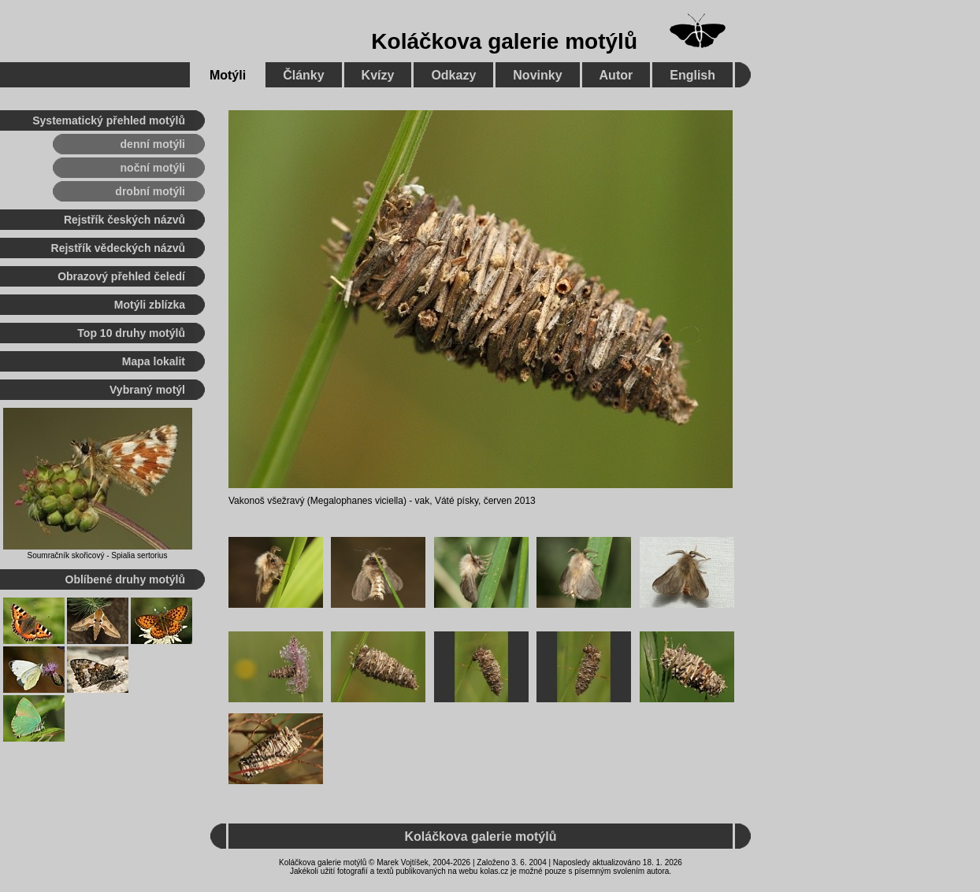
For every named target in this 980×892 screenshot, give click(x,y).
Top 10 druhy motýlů (131, 333)
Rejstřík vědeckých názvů (118, 248)
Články (303, 75)
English (692, 75)
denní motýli (153, 144)
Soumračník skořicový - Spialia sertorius (98, 555)
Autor (616, 75)
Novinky (537, 75)
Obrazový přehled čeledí (121, 276)
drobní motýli (150, 191)
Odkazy (453, 75)
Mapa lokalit (153, 361)
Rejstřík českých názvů (124, 219)
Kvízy (378, 75)
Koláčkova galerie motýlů (504, 41)
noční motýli (153, 167)
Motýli (228, 75)
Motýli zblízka (149, 304)
